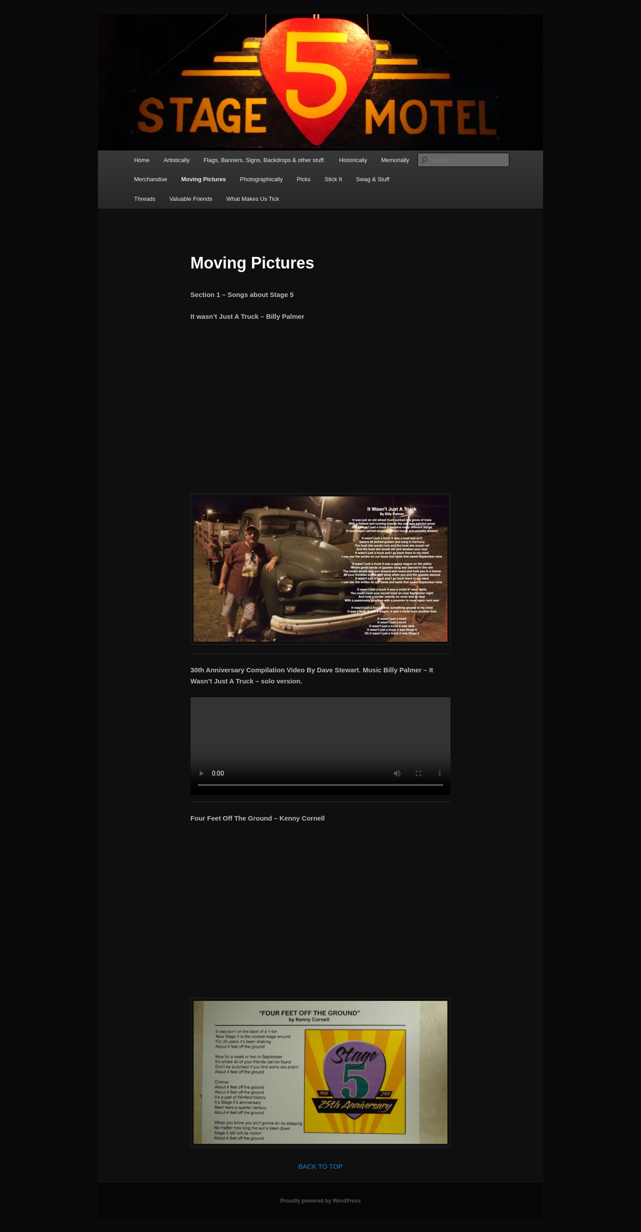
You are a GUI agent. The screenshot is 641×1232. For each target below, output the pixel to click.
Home (142, 160)
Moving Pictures (203, 179)
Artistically (176, 160)
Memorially (395, 160)
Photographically (261, 179)
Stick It (333, 179)
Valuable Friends (190, 198)
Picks (304, 179)
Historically (353, 160)
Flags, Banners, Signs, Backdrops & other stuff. (264, 160)
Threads (144, 198)
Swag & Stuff (372, 179)
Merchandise (150, 179)
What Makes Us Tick (252, 198)
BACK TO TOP (320, 1166)
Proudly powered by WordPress (320, 1201)
